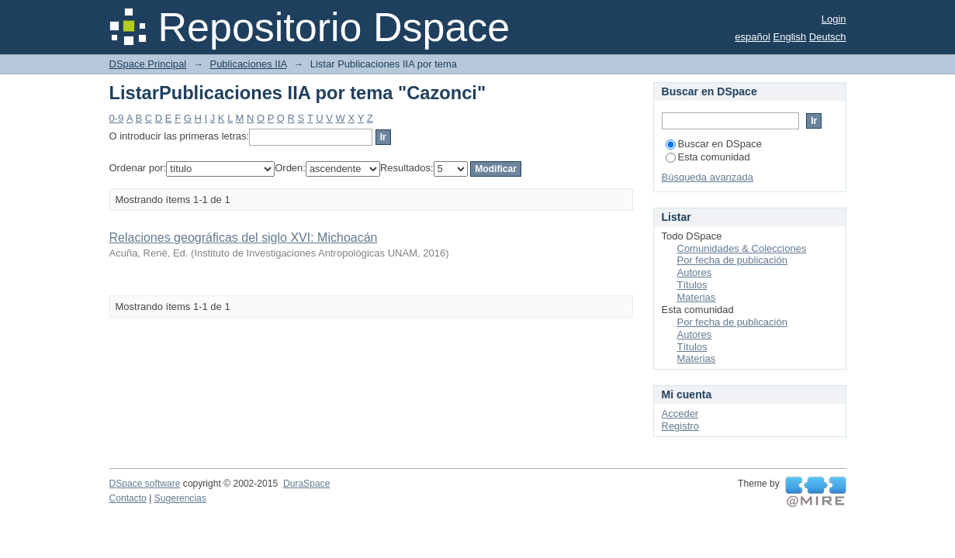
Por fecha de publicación (732, 260)
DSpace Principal (148, 64)
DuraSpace (306, 483)
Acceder (680, 413)
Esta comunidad (708, 157)
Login (834, 19)
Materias (696, 297)
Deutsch (827, 37)
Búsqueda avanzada (708, 177)
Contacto (128, 498)
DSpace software (145, 483)
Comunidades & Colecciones (742, 248)
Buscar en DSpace (714, 144)
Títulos (692, 285)
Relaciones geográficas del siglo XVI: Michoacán (243, 237)
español (752, 37)
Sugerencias (180, 498)
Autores (694, 272)
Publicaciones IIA (247, 64)
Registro (680, 426)
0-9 (116, 118)
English (790, 37)
